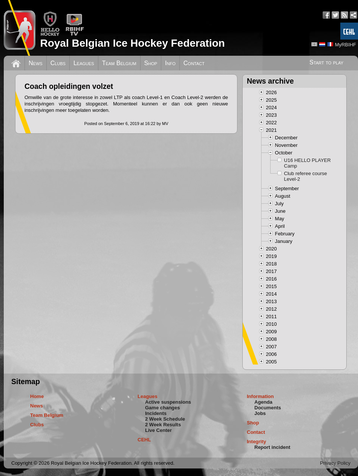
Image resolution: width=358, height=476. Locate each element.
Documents (267, 407)
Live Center (158, 430)
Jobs (260, 413)
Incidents (156, 413)
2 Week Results (163, 424)
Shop (151, 63)
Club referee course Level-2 (305, 176)
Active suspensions (168, 402)
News (36, 63)
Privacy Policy (335, 463)
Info (170, 63)
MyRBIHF (345, 44)
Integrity (256, 441)
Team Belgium (119, 63)
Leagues (83, 63)
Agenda (263, 402)
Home (37, 396)
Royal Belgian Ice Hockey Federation (132, 43)
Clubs (58, 63)
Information (260, 396)
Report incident (272, 447)
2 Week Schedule (165, 419)
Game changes (162, 407)
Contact (194, 63)
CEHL (144, 439)
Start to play (326, 62)
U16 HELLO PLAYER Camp (307, 163)
